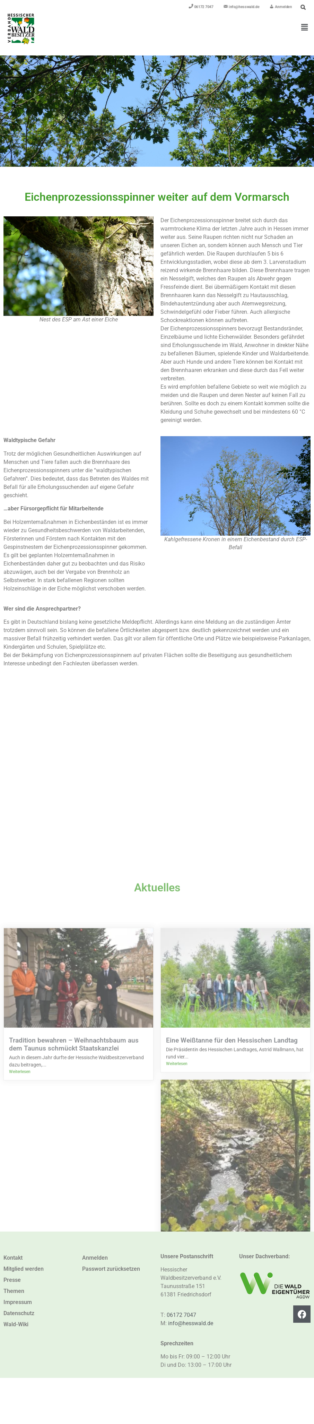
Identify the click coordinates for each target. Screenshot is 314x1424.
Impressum (17, 1302)
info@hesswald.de (190, 1323)
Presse (12, 1280)
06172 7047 (181, 1315)
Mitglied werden (23, 1269)
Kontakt (13, 1257)
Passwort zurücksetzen (111, 1269)
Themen (13, 1291)
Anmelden (95, 1257)
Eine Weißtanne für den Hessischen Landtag (232, 1229)
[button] (305, 27)
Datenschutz (18, 1313)
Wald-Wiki (15, 1324)
